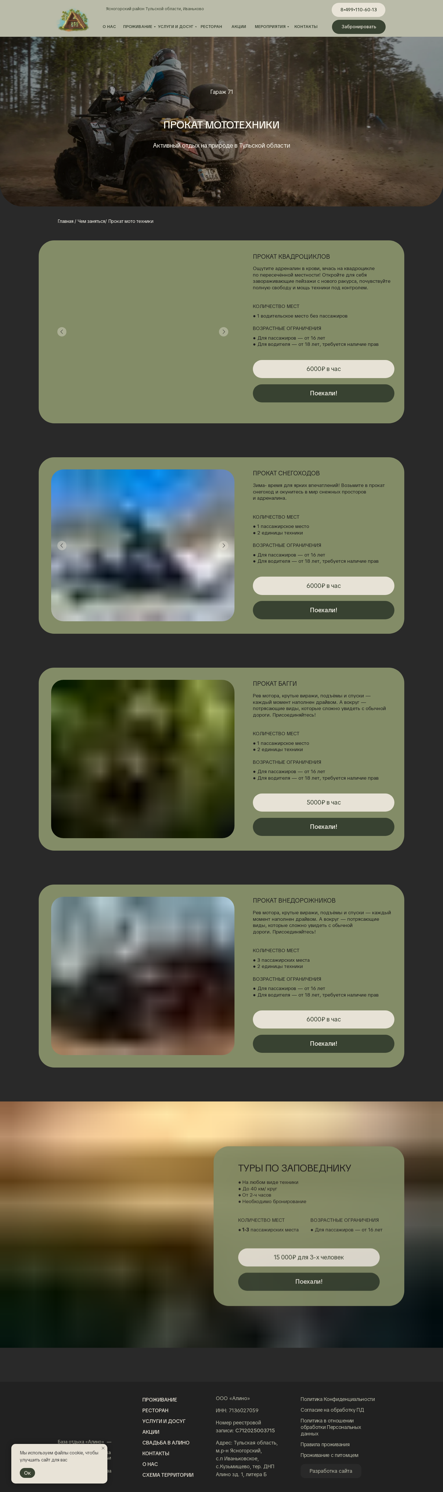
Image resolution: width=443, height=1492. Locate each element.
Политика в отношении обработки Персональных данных (331, 1427)
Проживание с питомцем (330, 1455)
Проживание (159, 1399)
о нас (150, 1464)
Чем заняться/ (92, 221)
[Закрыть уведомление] (103, 1448)
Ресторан (155, 1410)
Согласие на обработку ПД (332, 1410)
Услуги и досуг (164, 1421)
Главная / (67, 221)
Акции (150, 1432)
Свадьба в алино (166, 1442)
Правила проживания (325, 1444)
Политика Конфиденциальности (338, 1399)
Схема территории (168, 1475)
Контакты (155, 1453)
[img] (83, 1411)
